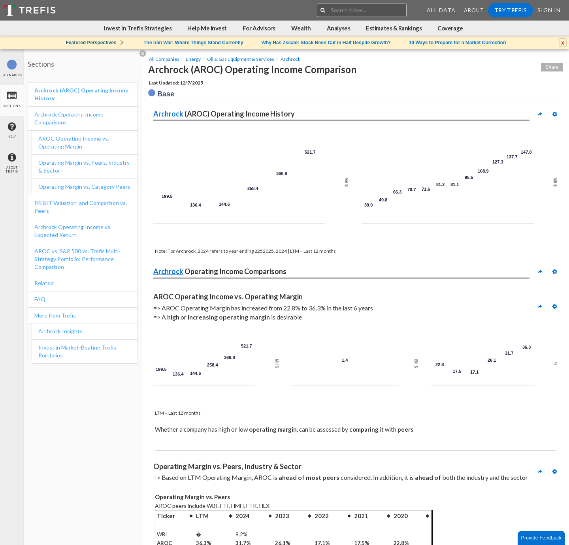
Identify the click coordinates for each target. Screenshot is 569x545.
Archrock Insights (60, 331)
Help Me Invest (207, 28)
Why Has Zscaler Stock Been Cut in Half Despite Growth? (325, 42)
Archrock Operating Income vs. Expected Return (72, 231)
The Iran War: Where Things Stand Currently (193, 42)
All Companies (164, 59)
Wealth (301, 28)
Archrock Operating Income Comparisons (69, 118)
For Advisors (259, 28)
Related (44, 283)
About (474, 10)
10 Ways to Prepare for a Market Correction (457, 42)
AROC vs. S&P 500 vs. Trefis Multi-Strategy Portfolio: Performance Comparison (77, 259)
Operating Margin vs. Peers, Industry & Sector (84, 166)
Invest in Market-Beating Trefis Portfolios (77, 351)
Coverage (450, 28)
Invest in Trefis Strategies (137, 28)
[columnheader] (175, 515)
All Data (441, 10)
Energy (193, 59)
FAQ (39, 299)
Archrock (290, 59)
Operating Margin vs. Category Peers (84, 186)
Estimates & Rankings (394, 28)
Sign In (549, 10)
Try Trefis (510, 10)
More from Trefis (55, 315)
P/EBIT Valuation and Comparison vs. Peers (80, 206)
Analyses (338, 28)
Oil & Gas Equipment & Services (240, 59)
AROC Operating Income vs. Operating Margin (73, 142)
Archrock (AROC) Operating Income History (81, 94)
